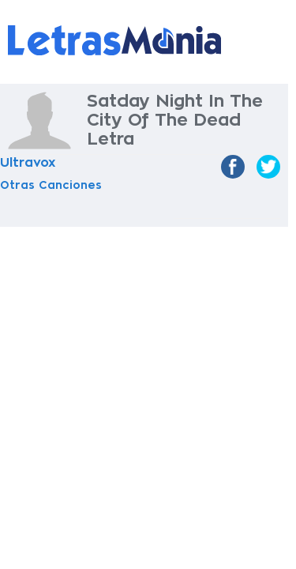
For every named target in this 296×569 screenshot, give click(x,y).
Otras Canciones (51, 184)
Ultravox (27, 162)
